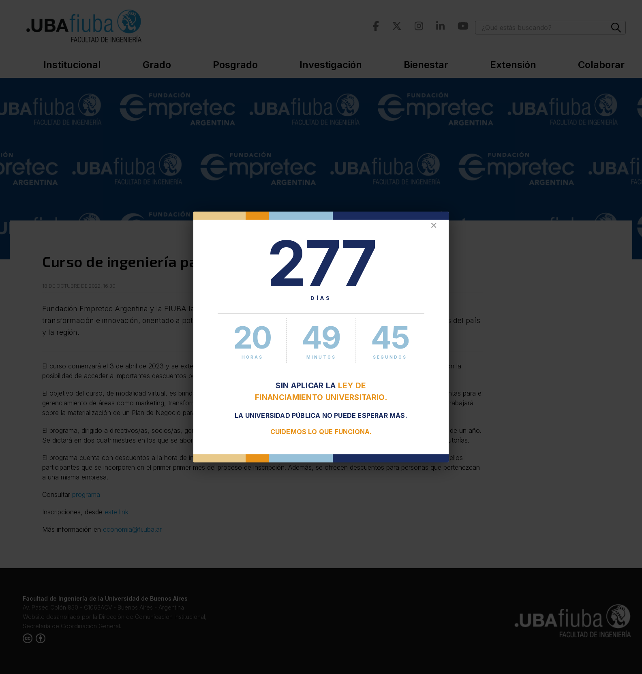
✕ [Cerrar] (433, 225)
